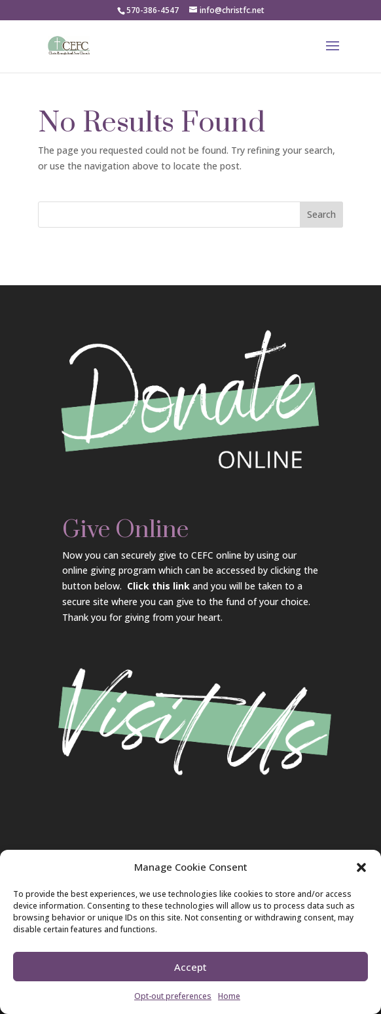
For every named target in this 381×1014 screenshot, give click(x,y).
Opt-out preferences (172, 998)
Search (321, 214)
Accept (190, 968)
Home (229, 998)
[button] (361, 869)
